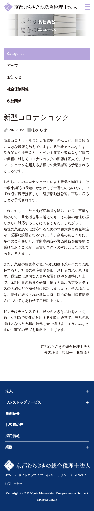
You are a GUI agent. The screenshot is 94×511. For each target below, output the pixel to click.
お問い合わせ (13, 484)
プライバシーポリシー (54, 475)
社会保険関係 (17, 89)
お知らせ (14, 77)
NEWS (78, 475)
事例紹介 (12, 413)
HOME (9, 475)
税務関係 (14, 101)
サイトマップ (27, 475)
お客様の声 (14, 425)
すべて (12, 65)
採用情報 (12, 436)
